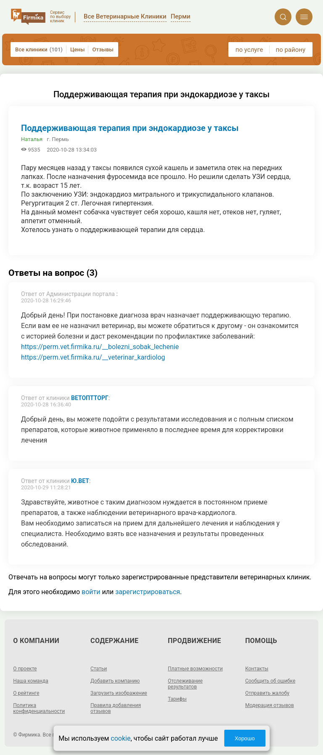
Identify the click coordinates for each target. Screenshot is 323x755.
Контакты (256, 669)
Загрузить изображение (118, 693)
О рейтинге (26, 693)
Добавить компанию (115, 681)
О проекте (25, 669)
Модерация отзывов (269, 705)
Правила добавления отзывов (115, 708)
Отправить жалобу (267, 693)
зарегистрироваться (147, 592)
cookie (120, 738)
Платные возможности (195, 669)
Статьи (98, 669)
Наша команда (30, 681)
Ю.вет (80, 481)
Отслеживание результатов (185, 684)
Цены (77, 49)
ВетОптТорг (90, 398)
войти (91, 592)
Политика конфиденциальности (39, 708)
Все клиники (39, 49)
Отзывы (102, 49)
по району (290, 49)
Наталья (31, 139)
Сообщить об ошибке (270, 681)
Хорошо (245, 738)
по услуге (249, 49)
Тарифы (177, 699)
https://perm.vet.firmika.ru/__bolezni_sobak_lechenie (100, 347)
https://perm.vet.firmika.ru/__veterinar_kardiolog (93, 357)
